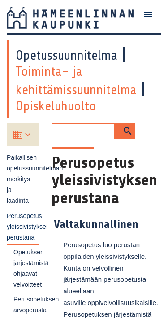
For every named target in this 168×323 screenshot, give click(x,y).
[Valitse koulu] (29, 134)
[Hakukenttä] (83, 131)
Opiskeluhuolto (56, 105)
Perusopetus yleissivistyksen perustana (23, 226)
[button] (124, 131)
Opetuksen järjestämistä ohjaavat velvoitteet (26, 268)
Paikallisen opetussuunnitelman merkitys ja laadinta (23, 179)
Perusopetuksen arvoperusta (26, 305)
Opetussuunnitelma (66, 55)
